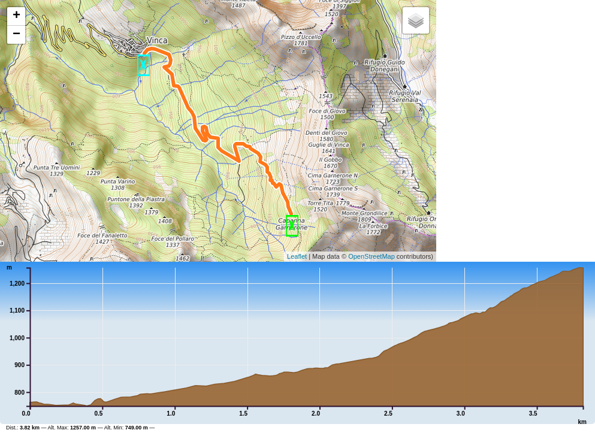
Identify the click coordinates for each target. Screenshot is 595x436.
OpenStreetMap (371, 256)
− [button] (16, 35)
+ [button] (16, 16)
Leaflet (297, 256)
